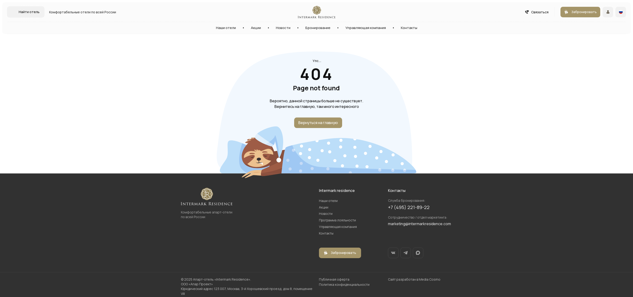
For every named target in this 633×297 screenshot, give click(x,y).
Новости (283, 27)
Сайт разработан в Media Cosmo (414, 278)
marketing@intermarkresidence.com (419, 223)
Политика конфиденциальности (344, 283)
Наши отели (226, 27)
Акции (256, 27)
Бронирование (317, 27)
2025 (188, 278)
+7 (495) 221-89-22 (409, 207)
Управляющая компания (365, 27)
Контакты (409, 27)
